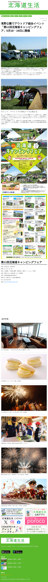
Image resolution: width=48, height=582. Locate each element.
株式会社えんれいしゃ (6, 575)
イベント (20, 16)
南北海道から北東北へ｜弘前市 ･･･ (15, 563)
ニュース (16, 16)
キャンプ (29, 16)
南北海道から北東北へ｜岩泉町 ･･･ (15, 567)
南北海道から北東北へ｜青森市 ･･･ (15, 559)
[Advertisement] (24, 301)
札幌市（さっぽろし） (5, 16)
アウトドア (25, 16)
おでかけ (12, 16)
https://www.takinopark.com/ (11, 282)
